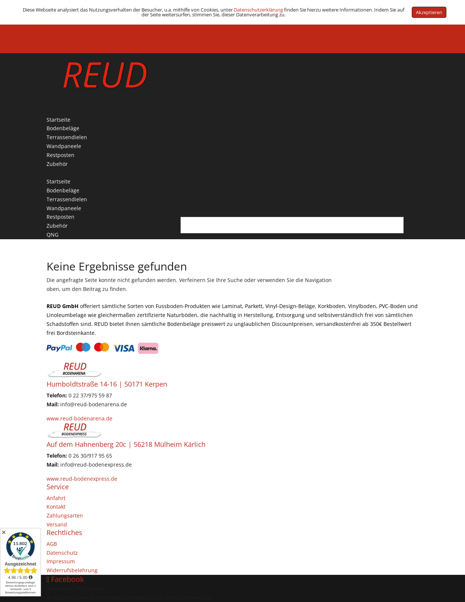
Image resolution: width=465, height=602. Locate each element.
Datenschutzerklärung (258, 9)
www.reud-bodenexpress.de (82, 478)
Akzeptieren (429, 12)
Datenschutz (62, 552)
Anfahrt (56, 498)
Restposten (60, 216)
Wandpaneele (64, 208)
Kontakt (56, 506)
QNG (52, 39)
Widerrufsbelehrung (72, 570)
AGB (52, 543)
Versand (57, 524)
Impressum (61, 561)
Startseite (58, 181)
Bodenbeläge (63, 190)
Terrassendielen (67, 199)
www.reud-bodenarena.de (79, 418)
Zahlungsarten (65, 515)
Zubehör (57, 225)
